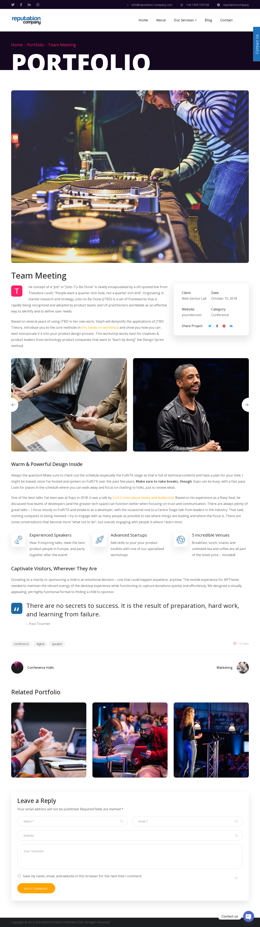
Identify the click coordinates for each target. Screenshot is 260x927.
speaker (57, 644)
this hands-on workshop (100, 327)
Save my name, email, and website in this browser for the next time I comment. (82, 876)
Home (17, 45)
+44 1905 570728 (195, 5)
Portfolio (35, 45)
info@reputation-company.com (149, 5)
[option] (69, 405)
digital (40, 644)
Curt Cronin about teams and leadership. (143, 497)
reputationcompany (233, 5)
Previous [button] (11, 405)
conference (21, 644)
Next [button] (249, 405)
